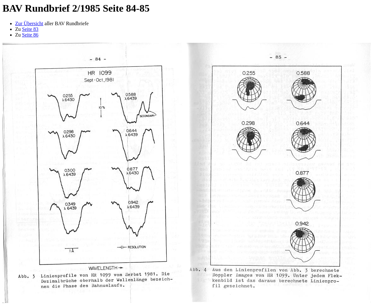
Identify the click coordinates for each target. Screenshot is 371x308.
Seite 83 (30, 29)
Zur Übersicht (29, 23)
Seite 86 (30, 34)
